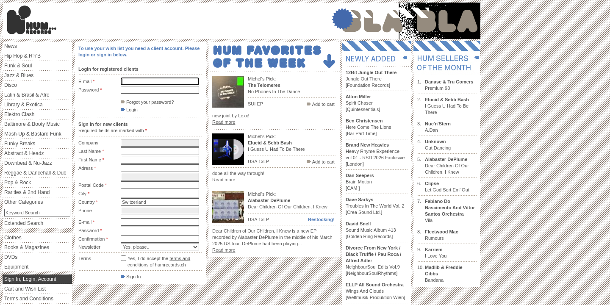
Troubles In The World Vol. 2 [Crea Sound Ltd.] (375, 206)
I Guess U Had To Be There (447, 106)
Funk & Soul (18, 66)
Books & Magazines (26, 247)
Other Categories (23, 202)
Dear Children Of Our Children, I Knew (447, 166)
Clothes (13, 238)
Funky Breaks (19, 144)
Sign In (131, 276)
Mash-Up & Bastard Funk (32, 134)
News (10, 46)
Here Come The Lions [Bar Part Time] (368, 127)
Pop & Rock (17, 183)
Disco (10, 85)
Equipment (16, 267)
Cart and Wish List (25, 289)
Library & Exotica (23, 105)
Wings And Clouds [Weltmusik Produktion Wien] (375, 291)
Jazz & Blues (18, 75)
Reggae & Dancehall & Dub (35, 173)
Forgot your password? (147, 102)
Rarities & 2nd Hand (27, 192)
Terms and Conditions (28, 299)
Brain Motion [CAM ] (360, 182)
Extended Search (23, 223)
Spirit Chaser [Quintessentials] (363, 103)
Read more (223, 122)
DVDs (10, 257)
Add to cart (321, 104)
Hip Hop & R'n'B (22, 56)
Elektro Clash (19, 114)
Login (129, 109)
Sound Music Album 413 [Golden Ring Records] (371, 230)
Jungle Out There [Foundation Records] (371, 79)
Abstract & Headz (24, 153)
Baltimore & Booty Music (32, 124)
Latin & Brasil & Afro (27, 95)
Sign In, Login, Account (30, 279)
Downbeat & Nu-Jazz (28, 163)
